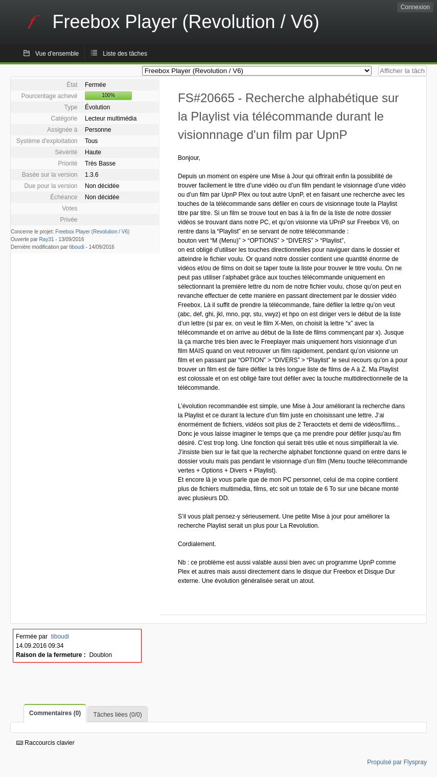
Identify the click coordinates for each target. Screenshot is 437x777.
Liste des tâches (125, 53)
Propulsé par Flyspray (397, 762)
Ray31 (46, 239)
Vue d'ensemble (57, 53)
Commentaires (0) (55, 713)
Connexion (415, 7)
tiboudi (77, 247)
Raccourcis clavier (45, 742)
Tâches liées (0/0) (117, 714)
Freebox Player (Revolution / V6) (92, 231)
